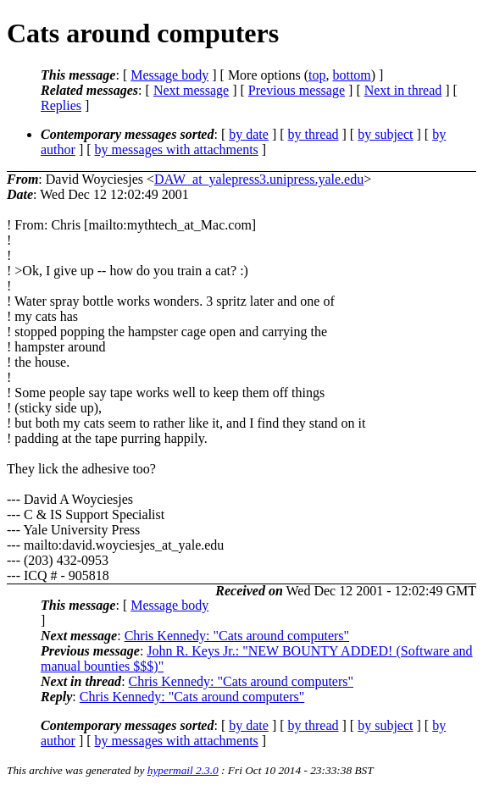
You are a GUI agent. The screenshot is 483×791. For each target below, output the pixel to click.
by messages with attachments (176, 149)
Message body (169, 75)
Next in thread (403, 90)
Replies (61, 105)
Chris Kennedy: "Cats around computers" (237, 635)
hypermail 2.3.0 (183, 770)
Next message (191, 90)
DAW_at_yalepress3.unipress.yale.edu (259, 179)
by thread (313, 134)
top (316, 75)
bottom (351, 75)
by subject (385, 134)
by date (249, 134)
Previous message (296, 90)
